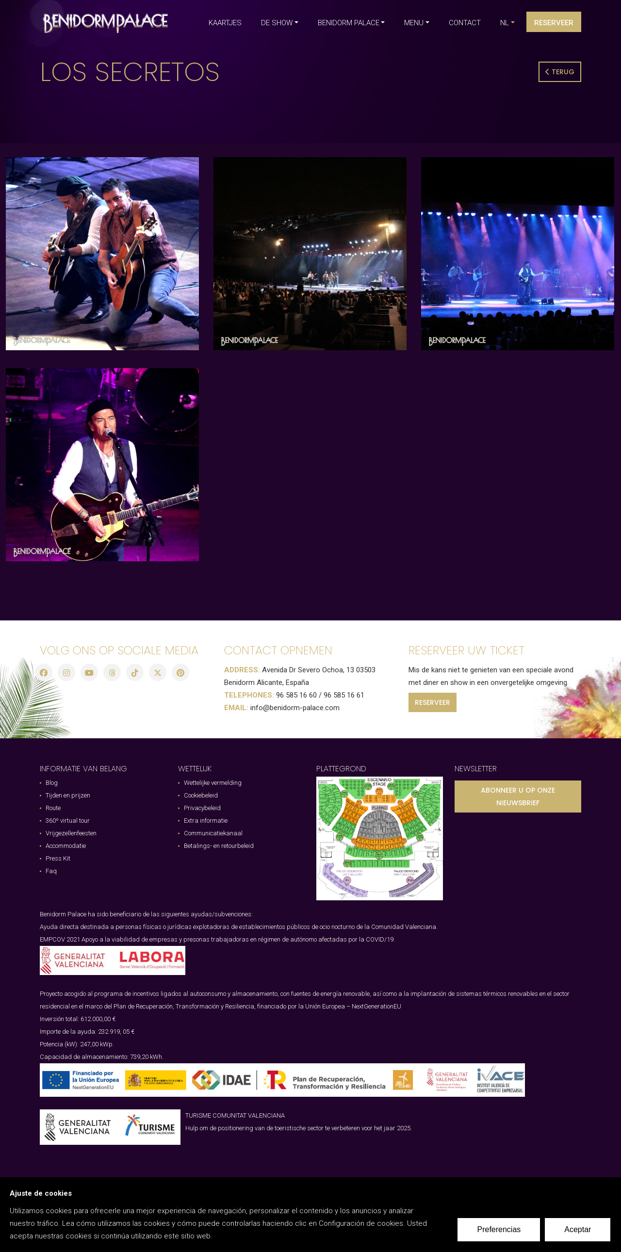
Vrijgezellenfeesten (71, 833)
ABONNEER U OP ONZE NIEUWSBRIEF (518, 796)
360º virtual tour (68, 820)
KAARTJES (225, 22)
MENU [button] (414, 22)
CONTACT (465, 22)
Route (53, 808)
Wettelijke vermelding (213, 782)
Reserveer (553, 22)
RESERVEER (432, 702)
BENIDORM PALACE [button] (348, 22)
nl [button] (504, 22)
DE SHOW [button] (277, 22)
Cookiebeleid (201, 795)
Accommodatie (66, 845)
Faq (51, 871)
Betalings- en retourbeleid (219, 845)
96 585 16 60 (296, 695)
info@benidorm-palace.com (295, 707)
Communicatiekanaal (213, 833)
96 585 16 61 (344, 695)
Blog (52, 782)
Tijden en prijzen (68, 795)
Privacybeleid (202, 808)
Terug (559, 72)
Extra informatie (206, 820)
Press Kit (58, 858)
